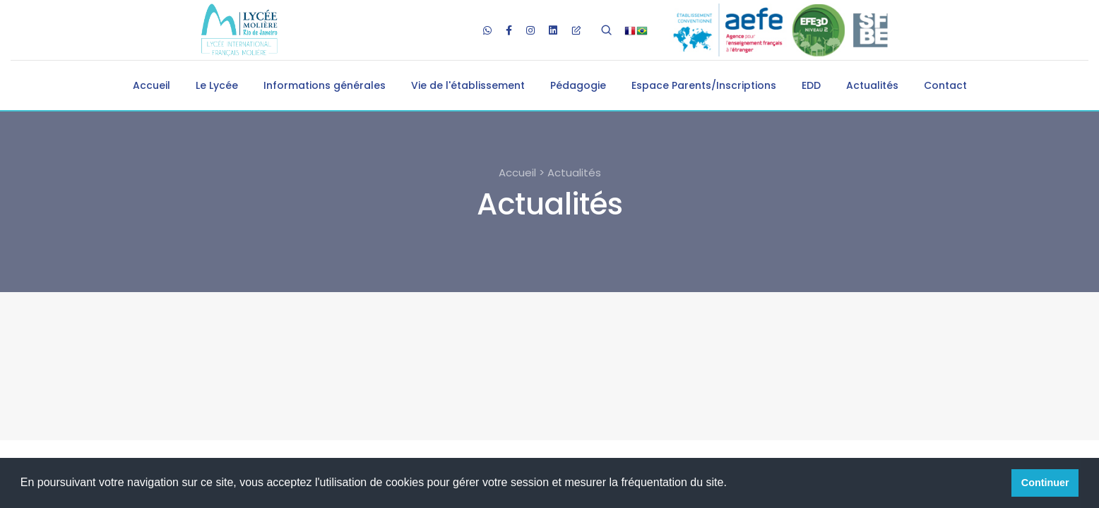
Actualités (872, 85)
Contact (945, 85)
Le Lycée (217, 85)
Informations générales (324, 85)
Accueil (151, 85)
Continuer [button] (1045, 482)
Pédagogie (578, 85)
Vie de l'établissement (468, 85)
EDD (811, 85)
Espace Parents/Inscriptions (703, 85)
